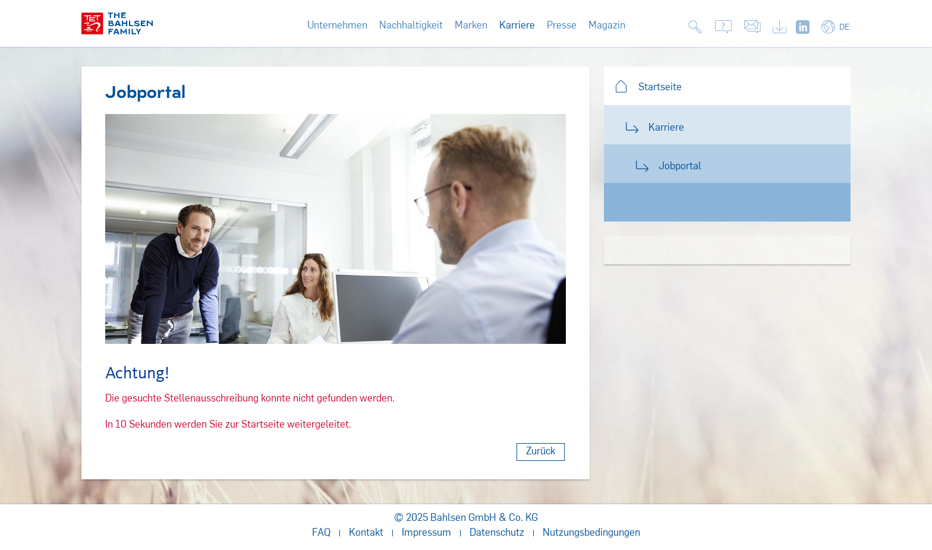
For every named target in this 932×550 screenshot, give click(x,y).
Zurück (540, 452)
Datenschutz (497, 533)
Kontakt (366, 533)
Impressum (426, 533)
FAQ (321, 533)
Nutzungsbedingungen (591, 533)
